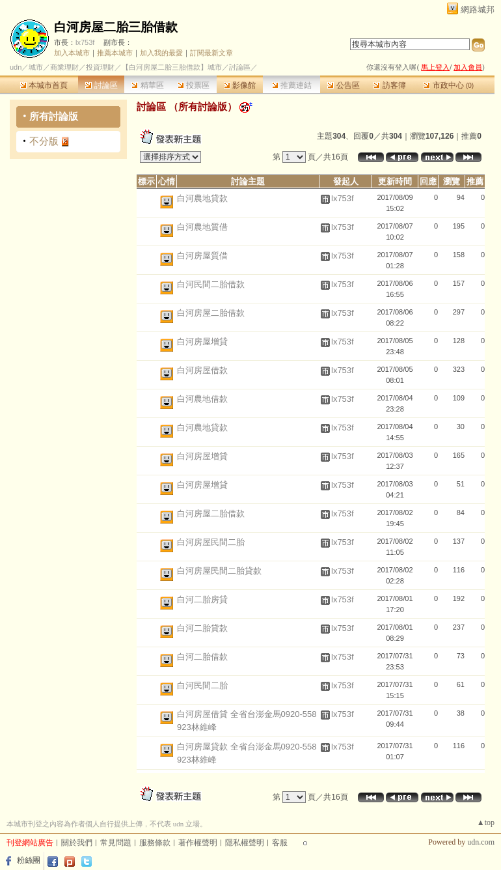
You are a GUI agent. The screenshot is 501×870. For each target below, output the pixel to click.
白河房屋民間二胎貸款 (219, 571)
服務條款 (154, 842)
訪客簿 (389, 85)
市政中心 (449, 85)
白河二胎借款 (202, 657)
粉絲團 (28, 860)
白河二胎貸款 (202, 628)
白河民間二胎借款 (211, 284)
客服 (280, 842)
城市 (36, 67)
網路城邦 (477, 9)
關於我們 (76, 842)
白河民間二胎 (202, 685)
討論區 (101, 85)
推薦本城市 (115, 53)
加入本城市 (72, 53)
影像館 (240, 85)
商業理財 (64, 67)
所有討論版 (53, 116)
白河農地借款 (202, 399)
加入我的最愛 (161, 53)
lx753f (84, 42)
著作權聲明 (197, 842)
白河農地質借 (202, 227)
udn (15, 67)
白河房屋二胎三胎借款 (116, 27)
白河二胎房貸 (202, 599)
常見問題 (115, 842)
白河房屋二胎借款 (211, 313)
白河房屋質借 (202, 255)
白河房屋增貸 (202, 341)
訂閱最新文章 (211, 53)
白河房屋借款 (202, 370)
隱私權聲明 (244, 842)
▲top (485, 822)
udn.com (480, 842)
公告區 (343, 85)
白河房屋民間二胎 (211, 542)
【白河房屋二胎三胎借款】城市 (172, 67)
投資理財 (100, 67)
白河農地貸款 (202, 198)
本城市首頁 (44, 85)
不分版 (44, 141)
